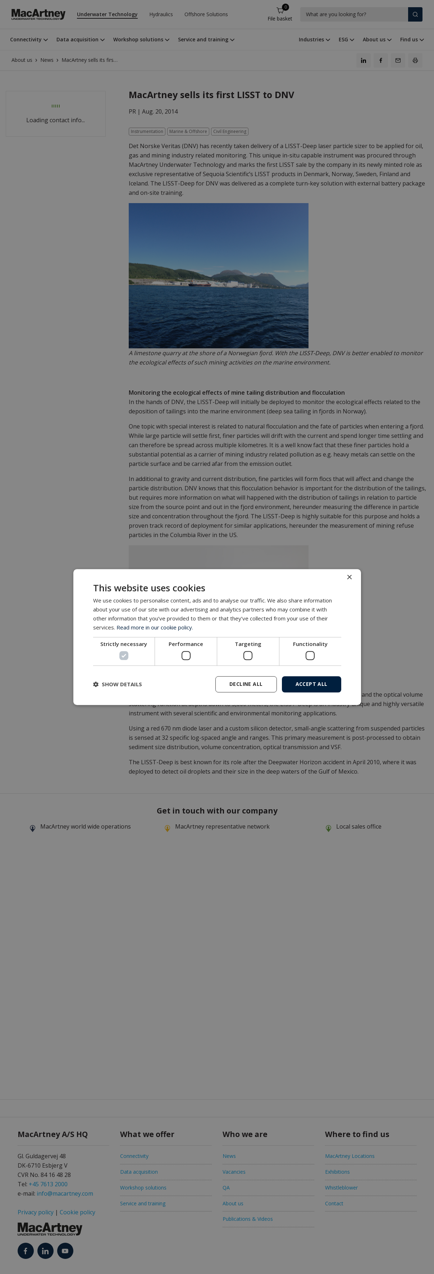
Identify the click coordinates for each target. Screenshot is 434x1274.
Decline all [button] (245, 683)
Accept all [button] (312, 683)
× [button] (349, 577)
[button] (117, 684)
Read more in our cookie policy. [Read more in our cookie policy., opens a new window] (155, 627)
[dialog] (217, 637)
